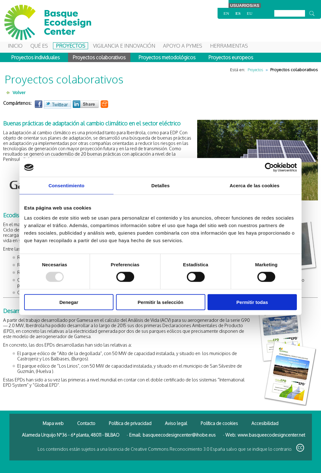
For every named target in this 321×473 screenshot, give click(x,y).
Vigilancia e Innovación (124, 46)
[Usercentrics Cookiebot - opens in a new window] (269, 167)
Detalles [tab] (160, 185)
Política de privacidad (130, 423)
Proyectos (70, 46)
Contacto (86, 423)
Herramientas (229, 46)
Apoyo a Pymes (182, 46)
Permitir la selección (160, 302)
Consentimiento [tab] (67, 185)
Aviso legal (176, 423)
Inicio (15, 46)
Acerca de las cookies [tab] (255, 185)
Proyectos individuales (35, 57)
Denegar (68, 302)
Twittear (60, 104)
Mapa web (53, 423)
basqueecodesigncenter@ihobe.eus (179, 435)
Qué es (39, 46)
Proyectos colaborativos (99, 57)
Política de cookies (219, 423)
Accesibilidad (264, 423)
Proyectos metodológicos (167, 57)
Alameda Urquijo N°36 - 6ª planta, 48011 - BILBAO (70, 435)
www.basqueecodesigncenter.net (271, 435)
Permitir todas (252, 302)
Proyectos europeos (230, 57)
